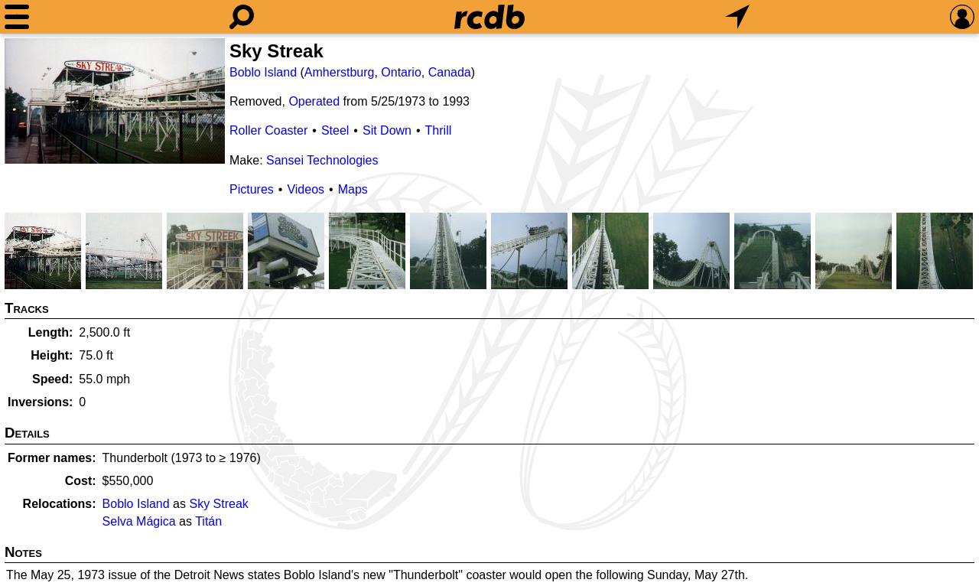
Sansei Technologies (322, 160)
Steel (335, 130)
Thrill (438, 130)
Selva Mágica (139, 521)
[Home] (489, 17)
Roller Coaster (268, 130)
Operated (314, 101)
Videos (305, 189)
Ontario (401, 72)
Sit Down (387, 130)
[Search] (241, 17)
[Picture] (115, 101)
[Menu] (17, 17)
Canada (449, 72)
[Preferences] (962, 17)
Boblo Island (263, 72)
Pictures (251, 189)
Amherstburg (339, 72)
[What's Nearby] (737, 17)
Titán (208, 521)
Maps (353, 189)
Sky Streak (218, 503)
